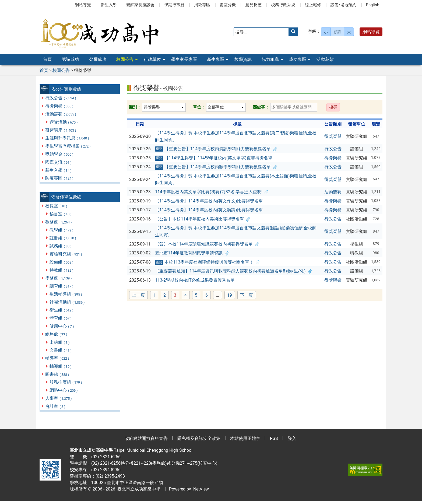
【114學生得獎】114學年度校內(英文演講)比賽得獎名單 (209, 209)
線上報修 (313, 4)
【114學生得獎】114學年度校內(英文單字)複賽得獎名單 (213, 158)
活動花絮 (325, 59)
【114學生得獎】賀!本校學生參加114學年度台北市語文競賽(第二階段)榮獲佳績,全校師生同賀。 (235, 136)
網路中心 (64, 390)
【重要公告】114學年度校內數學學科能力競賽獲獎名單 (216, 167)
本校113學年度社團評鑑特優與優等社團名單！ (207, 262)
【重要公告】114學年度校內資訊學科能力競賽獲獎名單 (216, 149)
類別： (135, 107)
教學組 (62, 230)
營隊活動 (64, 122)
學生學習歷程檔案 (68, 146)
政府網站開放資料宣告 (146, 438)
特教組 (62, 270)
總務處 (56, 334)
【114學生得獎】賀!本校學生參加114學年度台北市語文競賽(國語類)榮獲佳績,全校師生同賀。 (235, 231)
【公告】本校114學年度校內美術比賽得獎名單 (202, 219)
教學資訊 (243, 59)
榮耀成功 (97, 59)
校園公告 (124, 59)
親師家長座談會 (140, 4)
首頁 (47, 59)
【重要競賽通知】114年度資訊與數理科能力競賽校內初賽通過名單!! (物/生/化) (233, 271)
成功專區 (297, 59)
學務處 (58, 278)
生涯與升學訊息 (67, 138)
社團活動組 (67, 302)
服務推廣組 (66, 382)
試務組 (61, 245)
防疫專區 (59, 178)
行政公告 (61, 97)
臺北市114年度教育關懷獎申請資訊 (191, 252)
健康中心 (62, 326)
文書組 (61, 350)
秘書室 (61, 213)
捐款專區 (202, 4)
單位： (199, 107)
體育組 (61, 318)
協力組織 (270, 59)
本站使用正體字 (245, 438)
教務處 (58, 222)
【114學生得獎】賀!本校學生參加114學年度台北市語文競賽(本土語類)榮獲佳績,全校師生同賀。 (235, 179)
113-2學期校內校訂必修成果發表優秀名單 (195, 280)
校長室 (56, 205)
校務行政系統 (283, 4)
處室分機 (228, 4)
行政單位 (152, 59)
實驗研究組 (66, 254)
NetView (201, 489)
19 (231, 295)
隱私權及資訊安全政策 (198, 438)
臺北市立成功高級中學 (137, 489)
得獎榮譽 (59, 105)
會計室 (55, 406)
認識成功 (70, 59)
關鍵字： (261, 107)
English (372, 4)
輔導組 (61, 366)
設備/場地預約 (343, 4)
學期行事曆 (174, 4)
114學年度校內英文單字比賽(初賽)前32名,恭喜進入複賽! (211, 191)
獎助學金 (59, 154)
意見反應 (253, 4)
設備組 (62, 262)
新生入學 (109, 4)
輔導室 (57, 358)
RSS (274, 438)
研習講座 (61, 130)
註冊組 (63, 237)
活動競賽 (61, 114)
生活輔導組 (66, 294)
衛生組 (62, 310)
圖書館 (57, 374)
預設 (337, 32)
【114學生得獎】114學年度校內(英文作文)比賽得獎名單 (209, 201)
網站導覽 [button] (371, 31)
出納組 (60, 342)
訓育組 (62, 286)
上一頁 (138, 295)
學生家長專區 (184, 59)
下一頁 (246, 295)
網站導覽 (83, 4)
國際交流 (58, 162)
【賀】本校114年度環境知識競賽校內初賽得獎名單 (207, 244)
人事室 (58, 398)
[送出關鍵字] (293, 31)
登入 (292, 438)
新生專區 (215, 59)
